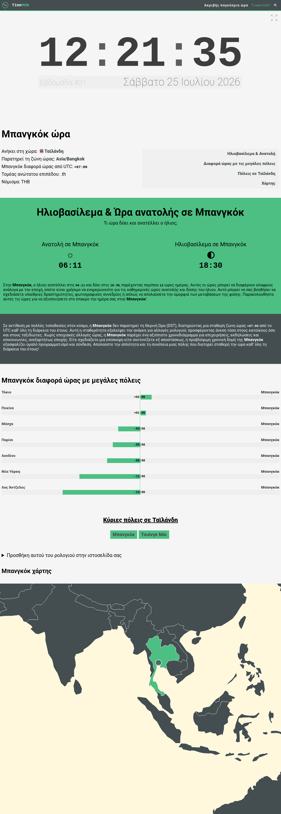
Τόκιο (6, 394)
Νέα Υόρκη (11, 475)
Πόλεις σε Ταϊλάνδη (256, 173)
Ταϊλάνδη (51, 151)
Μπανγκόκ (124, 539)
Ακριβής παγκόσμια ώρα (226, 5)
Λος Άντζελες (13, 492)
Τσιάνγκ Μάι (154, 539)
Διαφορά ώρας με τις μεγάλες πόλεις (239, 163)
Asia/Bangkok (70, 159)
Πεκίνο (8, 410)
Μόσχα (7, 426)
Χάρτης (268, 183)
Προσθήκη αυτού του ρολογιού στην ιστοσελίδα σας (64, 560)
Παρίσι (7, 443)
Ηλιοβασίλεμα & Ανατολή (251, 153)
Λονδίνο (8, 459)
